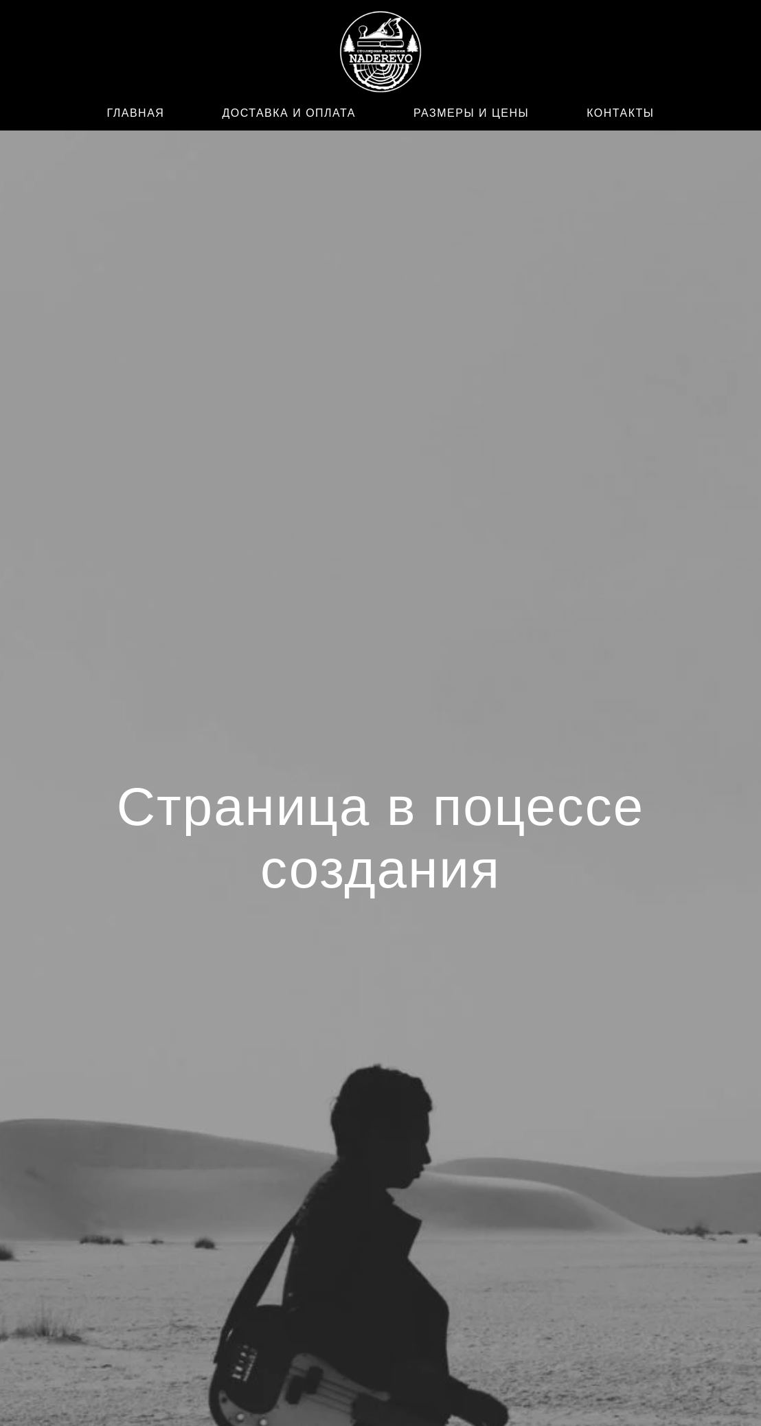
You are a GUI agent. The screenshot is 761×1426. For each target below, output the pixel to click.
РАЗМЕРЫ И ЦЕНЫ (471, 113)
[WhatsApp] (158, 54)
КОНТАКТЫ (620, 113)
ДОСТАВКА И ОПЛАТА (289, 113)
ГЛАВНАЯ (136, 113)
